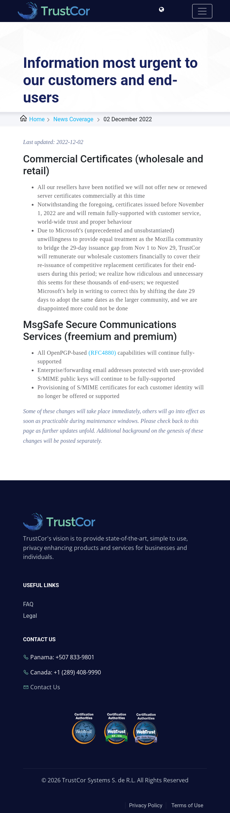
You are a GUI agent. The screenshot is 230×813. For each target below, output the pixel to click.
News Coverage (73, 119)
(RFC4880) (102, 353)
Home (31, 119)
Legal (30, 615)
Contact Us (45, 687)
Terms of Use (187, 805)
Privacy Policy (145, 805)
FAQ (28, 604)
